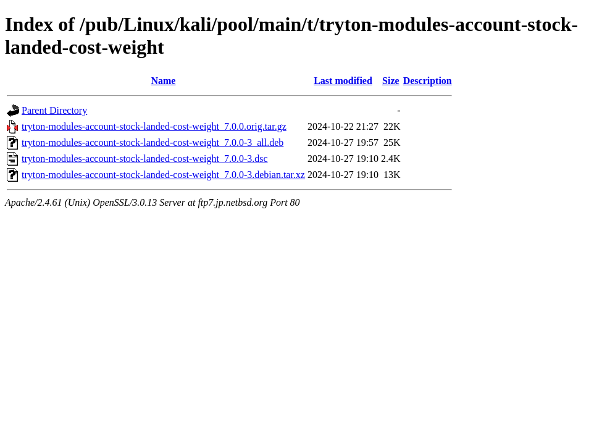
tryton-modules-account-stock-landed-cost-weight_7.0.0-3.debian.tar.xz (163, 174)
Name (163, 80)
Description (427, 80)
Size (390, 80)
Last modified (343, 80)
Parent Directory (54, 110)
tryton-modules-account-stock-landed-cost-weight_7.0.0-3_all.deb (152, 142)
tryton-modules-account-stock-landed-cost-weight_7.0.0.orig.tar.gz (154, 126)
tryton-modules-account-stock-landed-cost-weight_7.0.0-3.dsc (145, 158)
